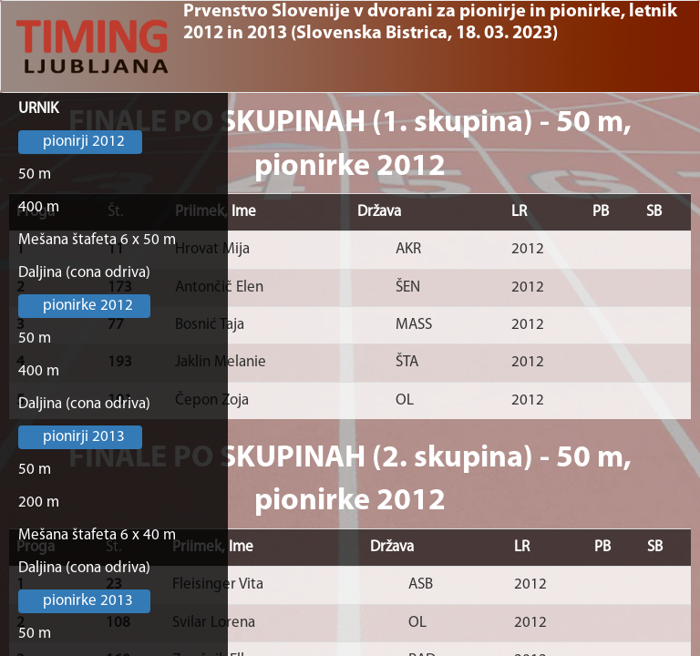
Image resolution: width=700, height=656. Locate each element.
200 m (38, 502)
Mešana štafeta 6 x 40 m (97, 535)
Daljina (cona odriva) (84, 273)
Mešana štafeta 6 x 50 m (97, 240)
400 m (38, 207)
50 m (34, 174)
